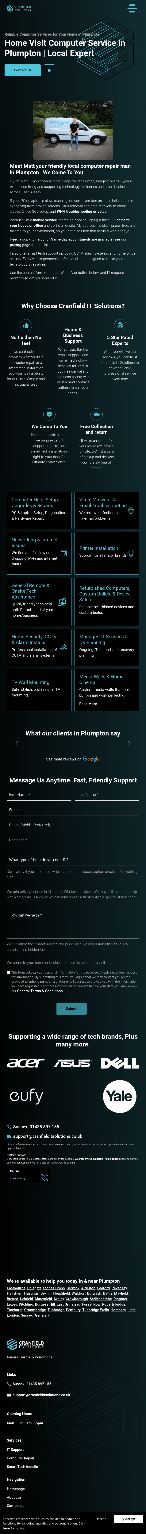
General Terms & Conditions (40, 991)
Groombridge (35, 1310)
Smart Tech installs (22, 1466)
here (6, 1528)
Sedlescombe (101, 1299)
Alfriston (88, 1288)
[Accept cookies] (128, 1519)
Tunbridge (56, 1310)
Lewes (12, 1304)
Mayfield (121, 1293)
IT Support (15, 1449)
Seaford (103, 1288)
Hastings (31, 1293)
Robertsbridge (113, 1304)
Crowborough (77, 1299)
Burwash (94, 1293)
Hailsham (14, 1293)
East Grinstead (68, 1304)
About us (14, 1497)
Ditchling (26, 1304)
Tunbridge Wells (95, 1310)
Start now (18, 1178)
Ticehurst (14, 1310)
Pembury (73, 1310)
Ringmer (120, 1299)
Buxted (12, 1299)
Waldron (78, 1293)
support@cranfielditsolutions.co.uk (47, 1136)
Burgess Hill (45, 1304)
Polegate (34, 1288)
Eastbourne (16, 1288)
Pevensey (119, 1288)
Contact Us (23, 70)
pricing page (20, 245)
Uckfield (26, 1299)
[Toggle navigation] (132, 8)
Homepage (16, 1489)
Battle (107, 1293)
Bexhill (46, 1293)
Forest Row (91, 1304)
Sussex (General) (35, 1315)
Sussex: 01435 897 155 (36, 1126)
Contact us (15, 1506)
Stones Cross (54, 1288)
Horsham (118, 1310)
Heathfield (61, 1293)
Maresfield (43, 1299)
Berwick (73, 1288)
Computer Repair (20, 1458)
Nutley (59, 1299)
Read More (88, 704)
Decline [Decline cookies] (101, 1519)
